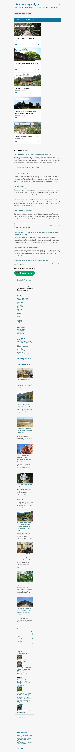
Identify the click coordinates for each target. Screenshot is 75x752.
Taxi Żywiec (20, 734)
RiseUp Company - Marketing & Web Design (24, 340)
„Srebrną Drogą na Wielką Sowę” (21, 173)
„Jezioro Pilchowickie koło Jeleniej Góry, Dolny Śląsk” (26, 247)
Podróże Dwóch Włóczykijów (21, 684)
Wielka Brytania (21, 312)
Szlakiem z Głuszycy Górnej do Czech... (23, 210)
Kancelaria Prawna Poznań (24, 742)
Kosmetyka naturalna (23, 353)
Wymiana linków (20, 499)
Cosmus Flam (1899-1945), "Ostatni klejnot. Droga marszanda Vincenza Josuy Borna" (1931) (24, 670)
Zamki (18, 323)
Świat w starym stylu (27, 4)
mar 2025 (20, 639)
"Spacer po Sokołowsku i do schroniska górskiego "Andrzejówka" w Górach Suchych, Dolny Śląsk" (36, 199)
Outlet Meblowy (21, 743)
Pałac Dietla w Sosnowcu (24, 660)
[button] (39, 45)
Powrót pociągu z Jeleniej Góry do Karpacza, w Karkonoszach (28, 167)
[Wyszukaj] (60, 4)
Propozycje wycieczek (23, 297)
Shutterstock (20, 360)
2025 (18, 631)
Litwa (18, 314)
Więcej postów (27, 147)
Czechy (19, 303)
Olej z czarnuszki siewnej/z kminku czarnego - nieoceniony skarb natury (24, 681)
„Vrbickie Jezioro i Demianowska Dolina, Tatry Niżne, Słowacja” (28, 223)
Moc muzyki (20, 330)
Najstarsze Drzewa (22, 661)
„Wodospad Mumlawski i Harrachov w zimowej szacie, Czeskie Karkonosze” (31, 260)
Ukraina (19, 316)
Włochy (19, 308)
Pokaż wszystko (21, 712)
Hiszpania (20, 306)
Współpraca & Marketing (23, 13)
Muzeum (19, 321)
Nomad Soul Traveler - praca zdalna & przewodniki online (25, 344)
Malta (18, 310)
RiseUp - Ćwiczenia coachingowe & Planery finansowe (23, 348)
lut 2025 (20, 641)
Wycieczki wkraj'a (22, 653)
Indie (18, 319)
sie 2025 (20, 634)
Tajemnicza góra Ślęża (19, 186)
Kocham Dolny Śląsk (22, 298)
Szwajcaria (20, 302)
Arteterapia (20, 332)
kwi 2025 (20, 636)
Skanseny (19, 320)
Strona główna (21, 279)
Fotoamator (20, 704)
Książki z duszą (21, 329)
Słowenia (19, 309)
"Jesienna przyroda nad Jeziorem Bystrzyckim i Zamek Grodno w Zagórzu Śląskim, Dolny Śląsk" (24, 404)
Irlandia (19, 313)
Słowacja (19, 305)
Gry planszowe (21, 333)
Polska (19, 301)
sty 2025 (20, 643)
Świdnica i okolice (22, 299)
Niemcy (19, 317)
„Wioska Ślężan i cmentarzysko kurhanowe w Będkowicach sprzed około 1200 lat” (32, 154)
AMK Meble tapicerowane (24, 738)
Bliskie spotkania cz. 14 (23, 710)
